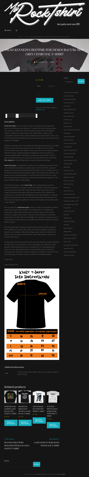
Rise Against (9, 160)
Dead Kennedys (10, 126)
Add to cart (44, 100)
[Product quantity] (39, 96)
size (38, 86)
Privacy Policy (41, 474)
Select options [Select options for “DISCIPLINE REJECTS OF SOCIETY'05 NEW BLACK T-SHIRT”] (25, 423)
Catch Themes (60, 474)
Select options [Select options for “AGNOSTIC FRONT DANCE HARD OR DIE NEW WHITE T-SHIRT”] (53, 425)
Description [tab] (11, 116)
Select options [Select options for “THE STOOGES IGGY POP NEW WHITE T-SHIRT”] (39, 420)
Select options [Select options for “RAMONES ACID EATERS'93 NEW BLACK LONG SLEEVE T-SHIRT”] (11, 423)
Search (66, 78)
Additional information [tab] (27, 116)
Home (21, 36)
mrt (53, 62)
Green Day (28, 185)
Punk (26, 36)
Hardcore (38, 109)
